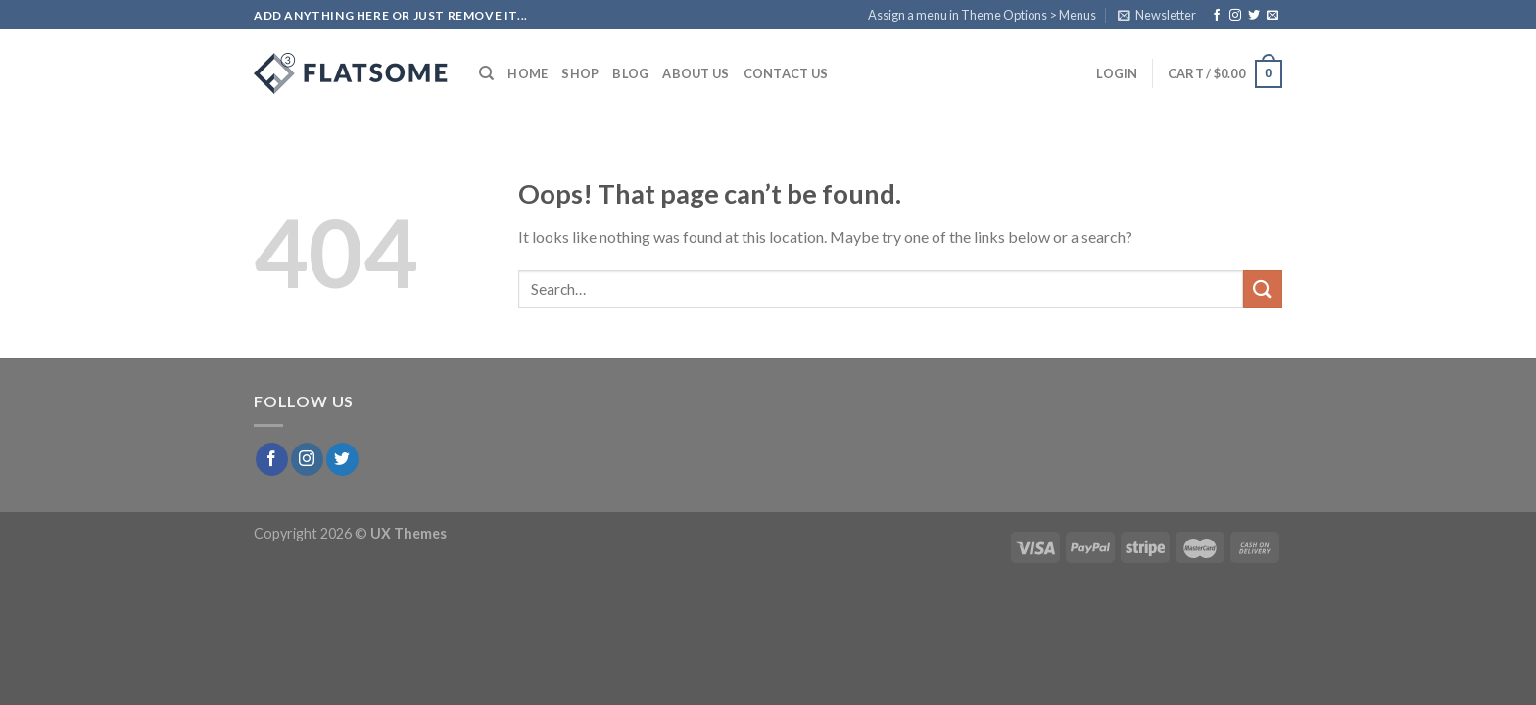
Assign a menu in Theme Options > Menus (982, 15)
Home (527, 73)
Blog (630, 73)
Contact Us (786, 73)
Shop (580, 73)
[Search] (486, 73)
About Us (695, 73)
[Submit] (1262, 289)
